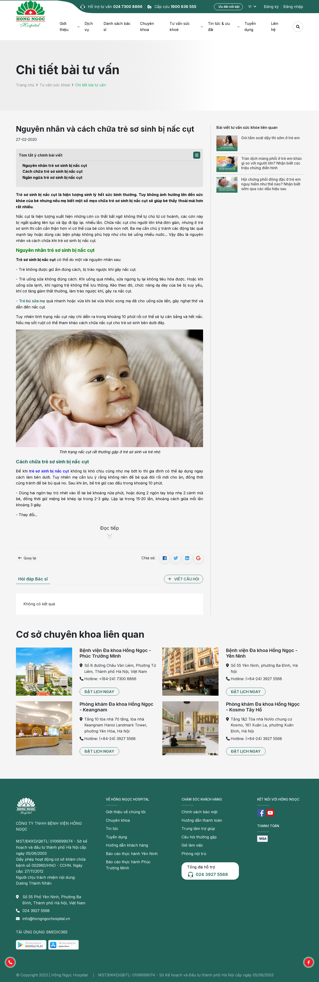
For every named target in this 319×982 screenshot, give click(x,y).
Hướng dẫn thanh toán (202, 820)
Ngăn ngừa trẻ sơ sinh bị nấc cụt (52, 177)
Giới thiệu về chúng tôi (125, 811)
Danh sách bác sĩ (117, 26)
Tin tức (112, 828)
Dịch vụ (89, 26)
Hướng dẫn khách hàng (127, 845)
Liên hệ (274, 26)
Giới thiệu (64, 26)
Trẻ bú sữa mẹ (32, 301)
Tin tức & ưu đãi (219, 26)
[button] (196, 155)
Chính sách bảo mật (199, 811)
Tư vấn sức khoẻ (180, 26)
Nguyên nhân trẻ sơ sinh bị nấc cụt (54, 165)
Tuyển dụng (250, 26)
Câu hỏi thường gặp (199, 837)
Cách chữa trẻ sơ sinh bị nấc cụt (52, 171)
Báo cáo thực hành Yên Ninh (132, 853)
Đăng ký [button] (271, 6)
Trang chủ (25, 85)
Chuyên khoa (147, 26)
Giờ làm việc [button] (192, 845)
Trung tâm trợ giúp (198, 828)
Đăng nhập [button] (293, 6)
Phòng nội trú (194, 853)
